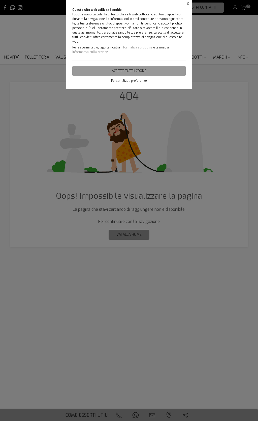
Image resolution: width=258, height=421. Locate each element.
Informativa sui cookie (136, 47)
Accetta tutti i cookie (129, 71)
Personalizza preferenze (129, 81)
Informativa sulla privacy (90, 52)
